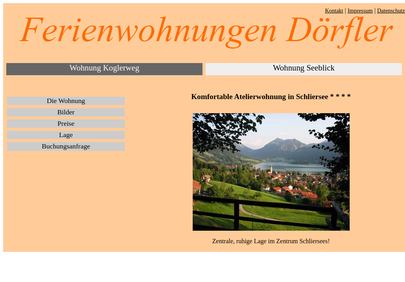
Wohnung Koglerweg (104, 67)
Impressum (360, 10)
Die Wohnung (66, 101)
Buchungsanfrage (66, 146)
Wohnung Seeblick (303, 67)
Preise (66, 123)
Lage (66, 135)
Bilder (66, 112)
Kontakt (334, 10)
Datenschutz (391, 10)
